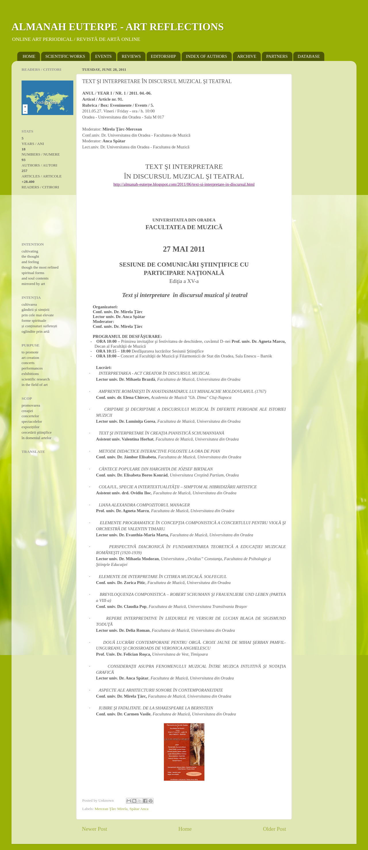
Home (185, 829)
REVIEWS (131, 56)
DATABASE (309, 56)
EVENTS (103, 56)
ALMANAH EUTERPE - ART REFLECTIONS (118, 26)
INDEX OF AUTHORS (206, 56)
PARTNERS (277, 56)
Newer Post (94, 829)
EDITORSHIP (163, 56)
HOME (29, 56)
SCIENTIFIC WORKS (65, 56)
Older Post (274, 829)
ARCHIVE (246, 56)
